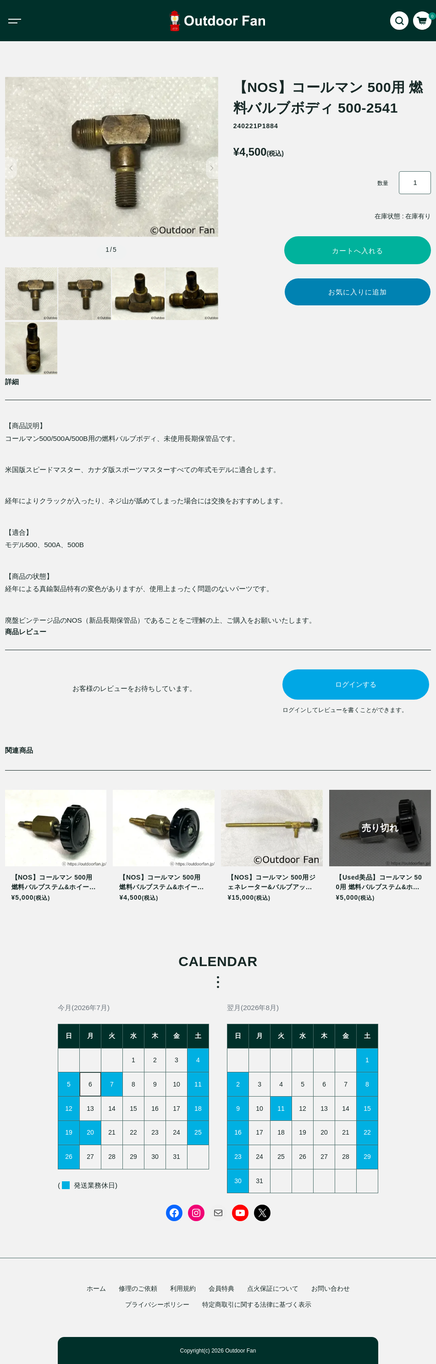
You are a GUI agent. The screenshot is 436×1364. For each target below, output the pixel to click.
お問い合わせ (330, 1288)
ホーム (96, 1288)
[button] (11, 168)
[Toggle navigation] (23, 20)
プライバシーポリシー (157, 1304)
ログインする (355, 684)
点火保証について (272, 1288)
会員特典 (221, 1288)
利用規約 (183, 1288)
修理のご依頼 (138, 1288)
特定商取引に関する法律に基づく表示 (256, 1304)
